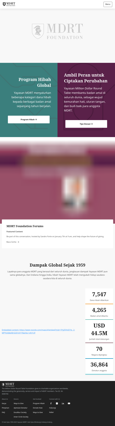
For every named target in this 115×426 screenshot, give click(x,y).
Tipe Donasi (86, 124)
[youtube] (69, 403)
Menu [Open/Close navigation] (107, 4)
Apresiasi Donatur (20, 408)
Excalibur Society (20, 412)
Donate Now (37, 408)
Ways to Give (19, 403)
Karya (4, 403)
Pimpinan (5, 408)
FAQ (3, 412)
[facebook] (51, 403)
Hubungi (52, 408)
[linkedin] (63, 403)
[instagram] (57, 403)
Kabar (51, 412)
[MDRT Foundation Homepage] (9, 4)
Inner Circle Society (21, 417)
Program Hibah (29, 119)
